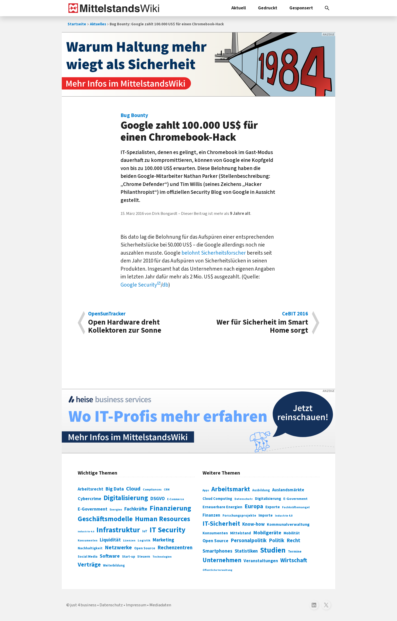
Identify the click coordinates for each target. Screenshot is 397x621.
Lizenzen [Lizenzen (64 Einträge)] (129, 540)
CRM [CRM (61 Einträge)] (166, 490)
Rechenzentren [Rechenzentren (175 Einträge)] (174, 547)
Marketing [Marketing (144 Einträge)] (163, 540)
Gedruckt (267, 8)
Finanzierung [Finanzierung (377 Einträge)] (170, 508)
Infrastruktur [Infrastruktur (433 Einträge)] (118, 530)
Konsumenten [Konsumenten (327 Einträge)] (215, 533)
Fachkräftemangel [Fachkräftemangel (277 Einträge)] (296, 507)
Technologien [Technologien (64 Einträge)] (162, 557)
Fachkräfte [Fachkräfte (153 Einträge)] (135, 509)
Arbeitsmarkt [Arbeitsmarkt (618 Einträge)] (230, 489)
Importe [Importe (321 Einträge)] (266, 515)
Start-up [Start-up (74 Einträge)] (128, 556)
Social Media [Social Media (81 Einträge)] (87, 556)
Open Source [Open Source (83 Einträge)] (144, 548)
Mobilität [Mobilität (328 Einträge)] (292, 533)
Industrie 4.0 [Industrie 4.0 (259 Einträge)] (283, 516)
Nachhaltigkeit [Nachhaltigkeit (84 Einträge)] (90, 548)
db (165, 285)
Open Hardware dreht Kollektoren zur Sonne (140, 322)
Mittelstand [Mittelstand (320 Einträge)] (240, 533)
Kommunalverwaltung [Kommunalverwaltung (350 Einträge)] (288, 524)
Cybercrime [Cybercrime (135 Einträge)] (89, 498)
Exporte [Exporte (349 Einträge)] (272, 507)
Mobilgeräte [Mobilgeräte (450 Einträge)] (267, 532)
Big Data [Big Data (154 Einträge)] (115, 489)
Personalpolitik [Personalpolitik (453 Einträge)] (249, 540)
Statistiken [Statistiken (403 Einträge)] (246, 551)
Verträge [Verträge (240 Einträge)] (89, 564)
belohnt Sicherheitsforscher (214, 253)
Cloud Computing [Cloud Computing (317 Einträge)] (217, 498)
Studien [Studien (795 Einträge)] (273, 550)
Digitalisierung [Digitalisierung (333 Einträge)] (268, 498)
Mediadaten (160, 605)
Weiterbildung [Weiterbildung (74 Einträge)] (114, 565)
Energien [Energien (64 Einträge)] (116, 510)
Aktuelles (98, 24)
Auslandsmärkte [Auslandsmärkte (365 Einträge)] (288, 490)
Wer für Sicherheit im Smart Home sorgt (256, 322)
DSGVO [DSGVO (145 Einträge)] (157, 498)
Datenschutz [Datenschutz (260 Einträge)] (243, 499)
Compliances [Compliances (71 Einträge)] (152, 489)
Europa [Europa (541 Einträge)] (254, 506)
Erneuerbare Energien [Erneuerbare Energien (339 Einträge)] (222, 507)
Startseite (77, 24)
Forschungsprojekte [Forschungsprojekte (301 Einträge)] (239, 515)
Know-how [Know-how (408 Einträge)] (253, 524)
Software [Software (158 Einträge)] (110, 556)
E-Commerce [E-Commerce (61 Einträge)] (175, 499)
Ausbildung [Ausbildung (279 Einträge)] (261, 490)
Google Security (139, 285)
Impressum (136, 605)
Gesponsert (301, 8)
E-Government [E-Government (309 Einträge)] (295, 498)
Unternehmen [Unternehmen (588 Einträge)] (222, 560)
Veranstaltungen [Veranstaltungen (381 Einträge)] (261, 561)
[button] (327, 8)
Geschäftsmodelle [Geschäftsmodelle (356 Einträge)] (105, 519)
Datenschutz (111, 605)
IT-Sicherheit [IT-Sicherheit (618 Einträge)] (221, 523)
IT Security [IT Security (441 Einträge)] (167, 530)
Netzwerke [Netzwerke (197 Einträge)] (118, 548)
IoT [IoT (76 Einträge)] (144, 531)
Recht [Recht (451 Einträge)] (293, 540)
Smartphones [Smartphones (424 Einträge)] (217, 551)
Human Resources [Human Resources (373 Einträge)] (162, 519)
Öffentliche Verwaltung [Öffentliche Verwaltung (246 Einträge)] (217, 570)
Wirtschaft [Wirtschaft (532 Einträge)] (293, 560)
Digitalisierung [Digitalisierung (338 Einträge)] (126, 498)
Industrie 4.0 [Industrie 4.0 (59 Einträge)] (86, 531)
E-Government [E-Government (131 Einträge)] (92, 509)
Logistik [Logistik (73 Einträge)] (144, 540)
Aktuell (238, 8)
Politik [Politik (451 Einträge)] (276, 540)
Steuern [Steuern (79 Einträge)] (143, 556)
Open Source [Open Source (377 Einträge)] (215, 541)
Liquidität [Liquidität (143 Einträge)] (110, 540)
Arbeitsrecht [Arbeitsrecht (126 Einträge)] (90, 489)
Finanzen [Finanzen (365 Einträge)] (211, 515)
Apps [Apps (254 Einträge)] (206, 490)
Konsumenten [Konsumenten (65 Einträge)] (87, 540)
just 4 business (83, 605)
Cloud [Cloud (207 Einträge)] (133, 489)
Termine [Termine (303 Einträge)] (295, 551)
